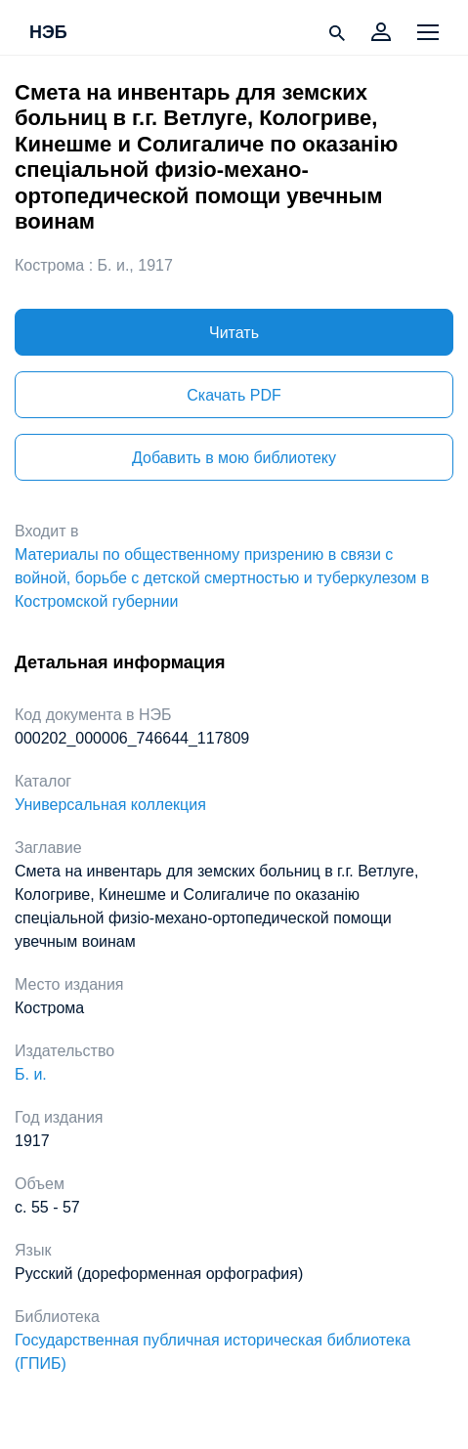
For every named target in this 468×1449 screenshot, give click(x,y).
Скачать (233, 395)
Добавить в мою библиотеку (234, 457)
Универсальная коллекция (110, 804)
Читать (234, 332)
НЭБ (48, 33)
